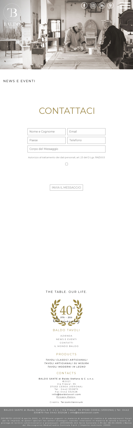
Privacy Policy (66, 397)
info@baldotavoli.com (66, 394)
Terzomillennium (72, 402)
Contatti (66, 342)
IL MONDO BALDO (66, 346)
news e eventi (19, 81)
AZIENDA (66, 335)
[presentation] (66, 176)
